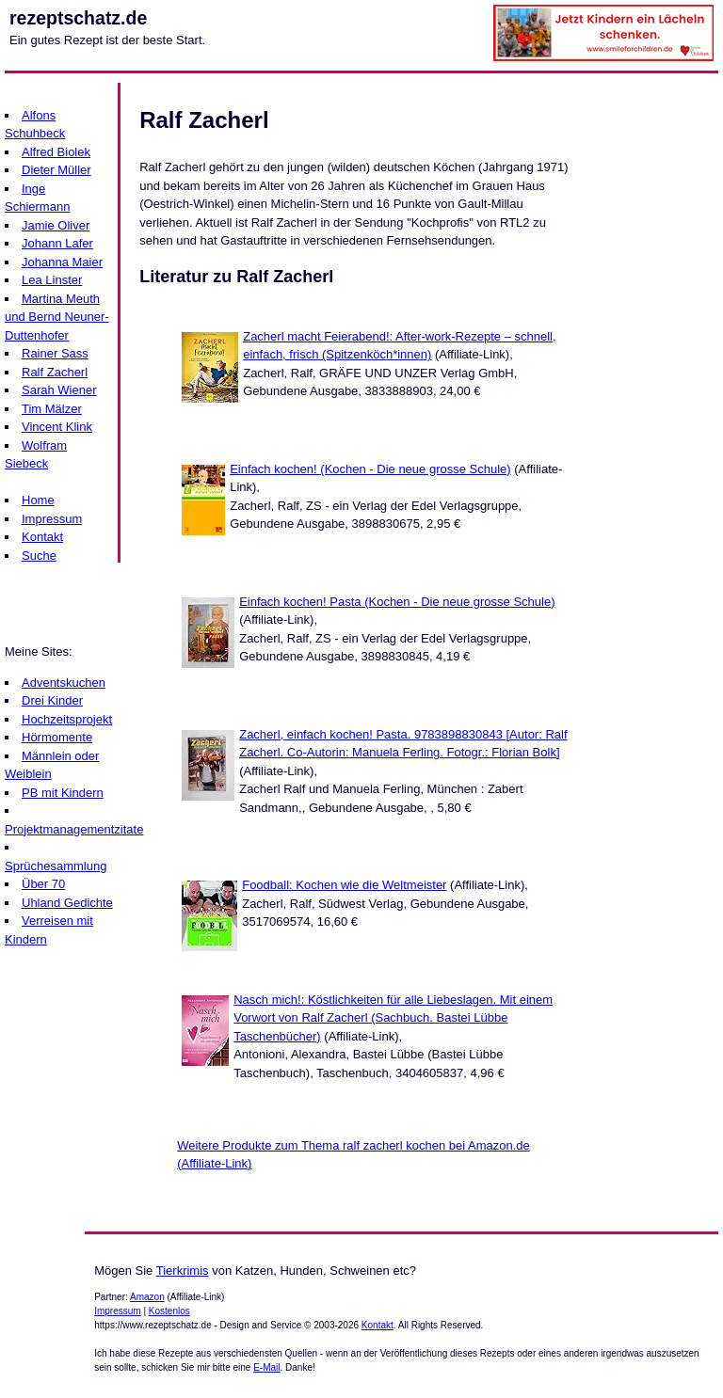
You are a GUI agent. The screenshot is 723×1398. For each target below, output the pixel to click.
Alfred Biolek (56, 152)
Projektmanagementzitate (74, 829)
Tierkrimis (182, 1270)
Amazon (147, 1297)
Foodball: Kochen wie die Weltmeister (344, 885)
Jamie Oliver (55, 225)
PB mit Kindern (63, 793)
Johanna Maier (62, 262)
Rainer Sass (55, 353)
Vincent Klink (57, 427)
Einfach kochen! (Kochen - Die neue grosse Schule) (370, 469)
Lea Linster (52, 280)
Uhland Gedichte (67, 903)
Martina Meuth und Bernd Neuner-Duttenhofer (57, 317)
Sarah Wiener (59, 390)
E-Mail (266, 1367)
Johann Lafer (57, 243)
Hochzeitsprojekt (67, 719)
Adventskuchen (63, 682)
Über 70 (43, 884)
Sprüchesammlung (55, 866)
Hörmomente (57, 737)
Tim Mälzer (52, 409)
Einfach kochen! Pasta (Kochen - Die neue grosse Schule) (396, 602)
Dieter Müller (56, 170)
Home (38, 500)
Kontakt (42, 537)
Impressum (52, 519)
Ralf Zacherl (55, 372)
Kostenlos (169, 1311)
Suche (39, 555)
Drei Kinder (52, 700)
